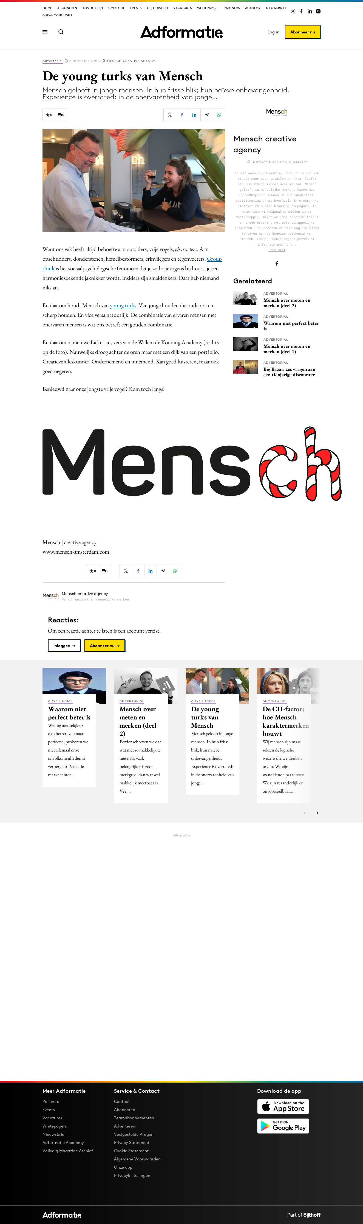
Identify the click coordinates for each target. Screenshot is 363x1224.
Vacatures (182, 8)
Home (47, 8)
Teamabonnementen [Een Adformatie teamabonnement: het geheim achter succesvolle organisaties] (134, 1117)
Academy (252, 8)
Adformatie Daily (57, 15)
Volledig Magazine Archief (67, 1150)
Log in (273, 32)
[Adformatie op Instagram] (318, 11)
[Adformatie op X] (293, 11)
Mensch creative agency (131, 61)
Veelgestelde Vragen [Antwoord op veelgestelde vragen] (134, 1134)
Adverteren (93, 8)
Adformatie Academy (63, 1142)
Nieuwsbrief (276, 8)
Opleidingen (157, 8)
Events (135, 8)
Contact (122, 1101)
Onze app (123, 1167)
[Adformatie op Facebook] (301, 11)
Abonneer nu (302, 32)
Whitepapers (207, 8)
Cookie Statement (131, 1150)
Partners (232, 8)
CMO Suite (116, 8)
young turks (123, 305)
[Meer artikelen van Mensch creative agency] (133, 596)
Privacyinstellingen (132, 1175)
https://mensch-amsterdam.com (279, 162)
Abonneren (67, 8)
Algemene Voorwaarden (137, 1159)
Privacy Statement (131, 1142)
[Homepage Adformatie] (181, 32)
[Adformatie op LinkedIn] (310, 11)
